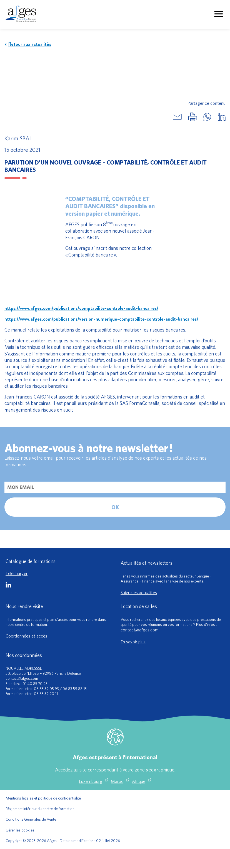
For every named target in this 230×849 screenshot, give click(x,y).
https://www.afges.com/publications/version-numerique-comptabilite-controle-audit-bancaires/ (101, 319)
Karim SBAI (17, 138)
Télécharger (17, 573)
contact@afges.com (140, 629)
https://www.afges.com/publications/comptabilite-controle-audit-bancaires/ (81, 308)
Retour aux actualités (27, 44)
